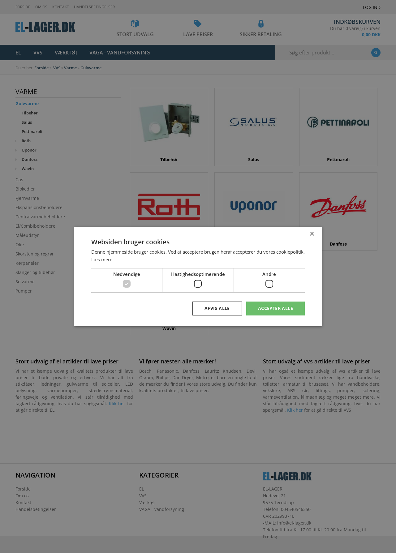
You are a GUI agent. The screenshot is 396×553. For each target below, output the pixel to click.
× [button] (311, 234)
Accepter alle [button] (275, 308)
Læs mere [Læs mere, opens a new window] (101, 259)
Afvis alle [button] (217, 308)
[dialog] (198, 276)
